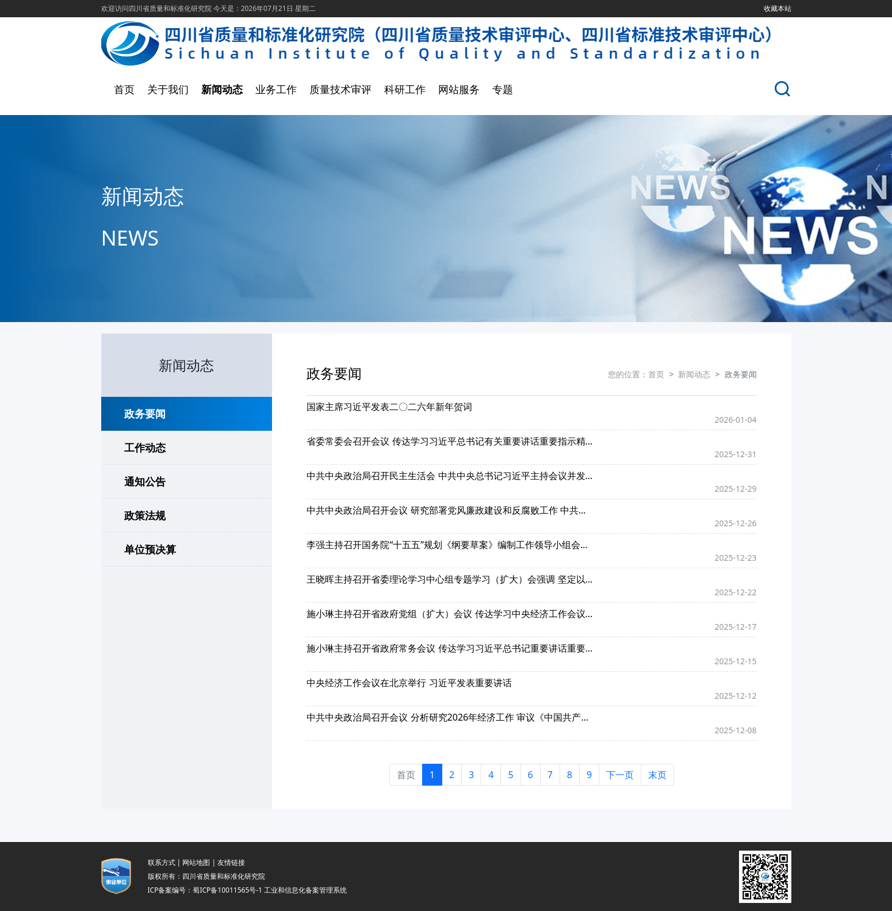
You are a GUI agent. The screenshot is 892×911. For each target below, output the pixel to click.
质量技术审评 (340, 89)
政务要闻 (145, 413)
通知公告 (145, 481)
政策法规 (145, 515)
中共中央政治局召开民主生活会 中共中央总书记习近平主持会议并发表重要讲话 (450, 475)
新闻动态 (222, 89)
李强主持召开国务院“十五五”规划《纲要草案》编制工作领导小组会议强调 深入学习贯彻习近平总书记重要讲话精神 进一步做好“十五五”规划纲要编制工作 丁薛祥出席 (450, 544)
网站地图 (196, 862)
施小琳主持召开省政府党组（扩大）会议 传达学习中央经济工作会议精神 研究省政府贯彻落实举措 (450, 613)
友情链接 (231, 862)
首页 (124, 89)
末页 (657, 774)
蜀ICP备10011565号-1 (227, 890)
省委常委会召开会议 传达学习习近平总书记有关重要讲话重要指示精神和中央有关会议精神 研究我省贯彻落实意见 (450, 441)
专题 (502, 89)
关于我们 (168, 89)
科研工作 (405, 89)
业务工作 (276, 89)
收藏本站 (777, 8)
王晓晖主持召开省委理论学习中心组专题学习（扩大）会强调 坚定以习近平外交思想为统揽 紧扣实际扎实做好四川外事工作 (450, 579)
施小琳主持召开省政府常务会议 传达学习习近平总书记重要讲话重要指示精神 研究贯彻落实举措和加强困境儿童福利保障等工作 (450, 648)
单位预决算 (150, 549)
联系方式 (161, 862)
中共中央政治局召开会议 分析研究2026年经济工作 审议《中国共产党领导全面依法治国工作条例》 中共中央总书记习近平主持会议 (450, 717)
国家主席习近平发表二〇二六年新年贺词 (389, 406)
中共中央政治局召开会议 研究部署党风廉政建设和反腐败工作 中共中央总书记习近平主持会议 (450, 510)
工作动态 (145, 447)
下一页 (620, 774)
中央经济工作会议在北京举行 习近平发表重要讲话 (409, 682)
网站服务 (459, 89)
